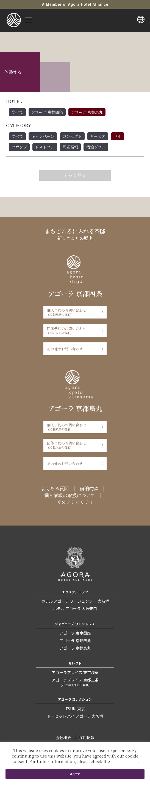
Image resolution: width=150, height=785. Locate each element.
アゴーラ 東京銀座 (75, 633)
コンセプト (72, 136)
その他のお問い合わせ (65, 348)
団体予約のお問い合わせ (73, 330)
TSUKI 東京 (75, 708)
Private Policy (124, 761)
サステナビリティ (75, 502)
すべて (17, 112)
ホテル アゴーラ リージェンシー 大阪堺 (75, 601)
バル (117, 136)
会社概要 (63, 737)
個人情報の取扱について (69, 495)
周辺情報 (70, 147)
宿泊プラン (95, 147)
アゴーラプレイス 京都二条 (75, 682)
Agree (75, 774)
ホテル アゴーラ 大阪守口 (75, 608)
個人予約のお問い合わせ (73, 312)
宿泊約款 (89, 488)
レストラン (44, 147)
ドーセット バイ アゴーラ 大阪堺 (75, 716)
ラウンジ (19, 147)
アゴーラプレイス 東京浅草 (75, 672)
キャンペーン (42, 136)
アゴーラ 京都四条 (47, 112)
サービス (97, 136)
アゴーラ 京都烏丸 (87, 112)
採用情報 (87, 737)
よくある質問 (55, 488)
